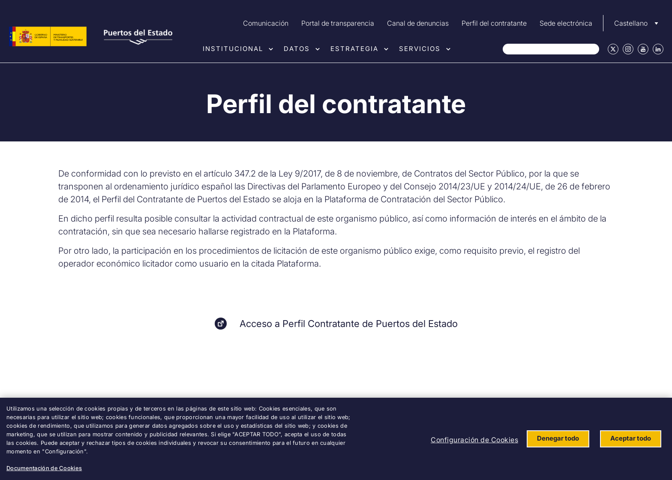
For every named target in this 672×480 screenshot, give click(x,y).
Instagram (628, 49)
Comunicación (265, 23)
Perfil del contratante (494, 23)
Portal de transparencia (337, 23)
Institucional (233, 49)
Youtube (643, 49)
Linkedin (658, 49)
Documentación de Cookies (44, 468)
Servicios (420, 49)
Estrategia (354, 49)
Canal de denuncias (418, 23)
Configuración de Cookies (474, 439)
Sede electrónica (566, 23)
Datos (297, 49)
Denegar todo (558, 438)
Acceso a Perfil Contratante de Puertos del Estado (349, 323)
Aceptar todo (630, 438)
